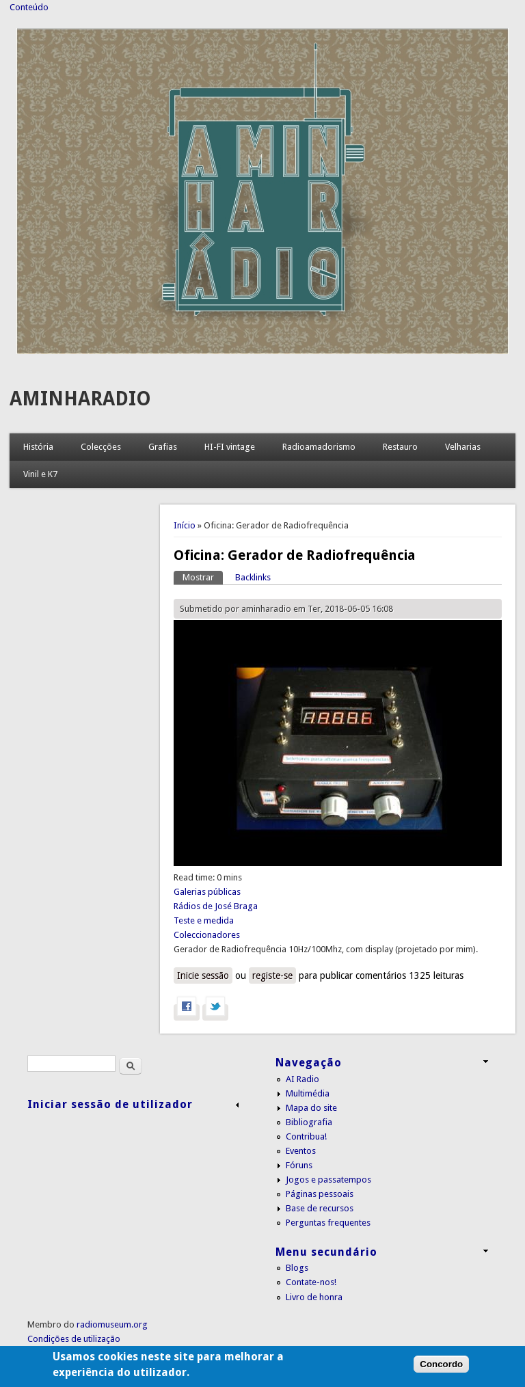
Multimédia (307, 1093)
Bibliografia (309, 1122)
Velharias (463, 447)
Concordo (441, 1375)
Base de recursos (319, 1208)
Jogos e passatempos (328, 1179)
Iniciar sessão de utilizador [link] (110, 1104)
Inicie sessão (203, 975)
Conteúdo (29, 7)
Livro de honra (314, 1297)
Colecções (101, 447)
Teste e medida (204, 920)
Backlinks (253, 577)
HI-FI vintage (229, 447)
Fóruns (299, 1165)
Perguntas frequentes (328, 1222)
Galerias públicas (207, 892)
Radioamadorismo (318, 447)
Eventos (301, 1151)
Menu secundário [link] (326, 1251)
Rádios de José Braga (216, 906)
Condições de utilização (73, 1339)
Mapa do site (311, 1108)
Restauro (400, 447)
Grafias (162, 447)
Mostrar (203, 576)
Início (185, 525)
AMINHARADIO (80, 399)
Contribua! (306, 1136)
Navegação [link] (308, 1062)
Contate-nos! (311, 1282)
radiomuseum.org (112, 1324)
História (38, 447)
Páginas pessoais (319, 1194)
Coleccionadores (207, 935)
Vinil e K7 (40, 474)
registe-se (272, 975)
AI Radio (302, 1079)
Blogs (297, 1268)
